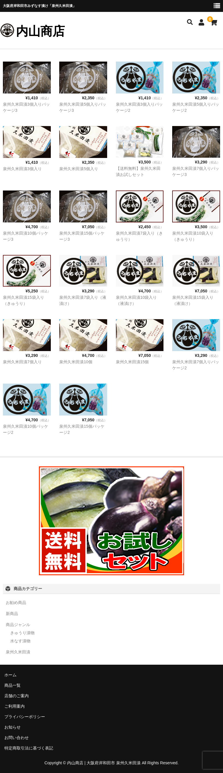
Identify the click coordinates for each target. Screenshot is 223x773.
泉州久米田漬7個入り (22, 361)
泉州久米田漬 (18, 652)
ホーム (10, 675)
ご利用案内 (14, 706)
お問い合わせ (16, 737)
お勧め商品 (16, 602)
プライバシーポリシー (24, 716)
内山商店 (40, 31)
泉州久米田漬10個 (75, 361)
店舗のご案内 (16, 695)
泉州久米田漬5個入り (78, 168)
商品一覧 (12, 685)
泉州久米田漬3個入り (22, 168)
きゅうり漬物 (22, 632)
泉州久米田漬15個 (132, 361)
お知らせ (12, 727)
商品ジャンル (18, 624)
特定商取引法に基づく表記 (28, 748)
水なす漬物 (20, 641)
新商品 (12, 613)
